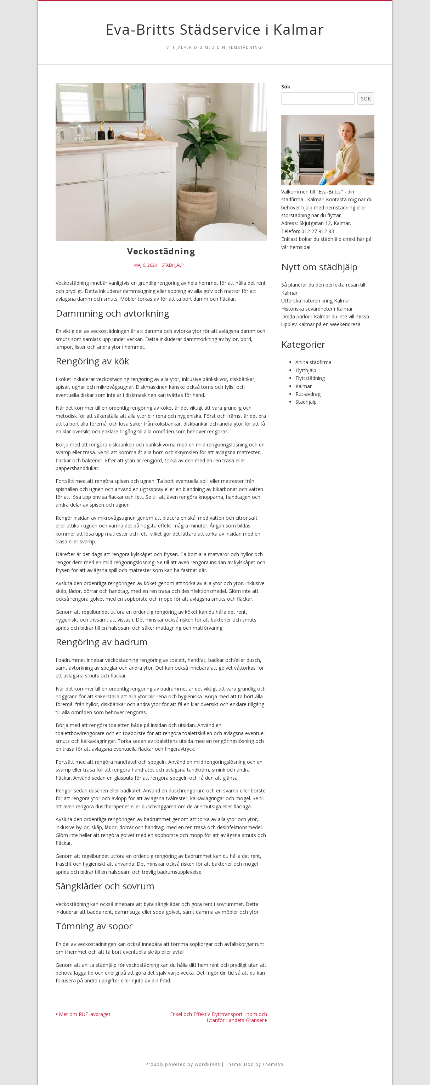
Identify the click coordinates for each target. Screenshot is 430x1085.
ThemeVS (272, 1064)
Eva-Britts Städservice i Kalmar (215, 29)
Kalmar (303, 386)
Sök (285, 86)
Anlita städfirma (313, 362)
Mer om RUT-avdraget (83, 1014)
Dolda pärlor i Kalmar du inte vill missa (325, 316)
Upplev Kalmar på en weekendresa (321, 324)
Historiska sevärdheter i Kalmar (317, 308)
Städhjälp (173, 265)
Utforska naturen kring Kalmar (315, 300)
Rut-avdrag (308, 394)
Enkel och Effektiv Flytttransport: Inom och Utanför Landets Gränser (218, 1017)
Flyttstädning (310, 378)
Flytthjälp (305, 370)
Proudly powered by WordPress (183, 1064)
